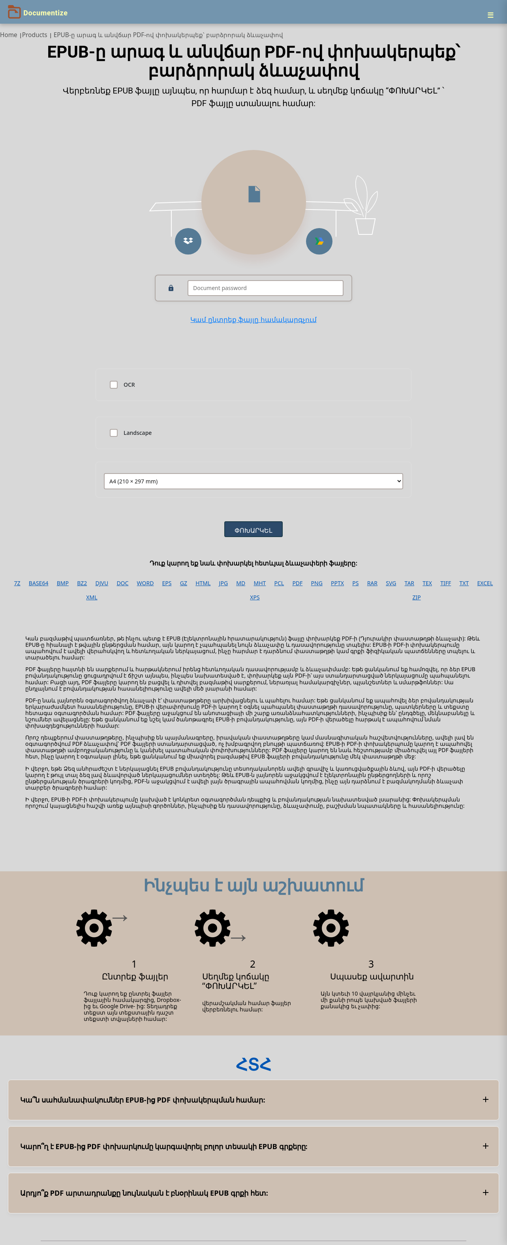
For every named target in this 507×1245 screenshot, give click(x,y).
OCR (129, 385)
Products (34, 35)
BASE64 (39, 583)
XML (91, 597)
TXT (464, 583)
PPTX (337, 583)
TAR (409, 583)
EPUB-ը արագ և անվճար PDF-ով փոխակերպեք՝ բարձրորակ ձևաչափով (169, 35)
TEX (427, 583)
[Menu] (490, 15)
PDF (297, 583)
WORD (145, 583)
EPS (167, 583)
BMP (63, 583)
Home (8, 35)
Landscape (138, 433)
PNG (317, 583)
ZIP (416, 597)
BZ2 (82, 583)
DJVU (101, 583)
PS (355, 583)
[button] (188, 241)
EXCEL (485, 583)
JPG (223, 583)
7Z (17, 583)
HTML (202, 583)
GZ (183, 583)
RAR (372, 583)
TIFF (445, 583)
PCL (279, 583)
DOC (122, 583)
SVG (391, 583)
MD (240, 583)
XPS (254, 597)
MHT (260, 583)
